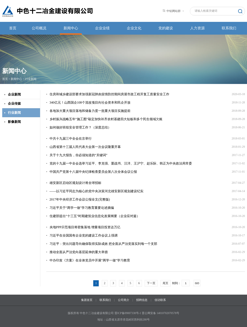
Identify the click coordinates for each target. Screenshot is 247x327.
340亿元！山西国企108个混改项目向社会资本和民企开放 (90, 102)
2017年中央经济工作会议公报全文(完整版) (80, 199)
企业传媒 (14, 103)
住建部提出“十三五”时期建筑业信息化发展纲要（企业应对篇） (95, 216)
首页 (12, 28)
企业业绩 (102, 28)
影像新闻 (14, 121)
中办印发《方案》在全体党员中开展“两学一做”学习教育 (90, 260)
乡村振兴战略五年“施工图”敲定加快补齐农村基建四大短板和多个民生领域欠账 (106, 119)
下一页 (151, 283)
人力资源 (197, 28)
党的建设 (165, 28)
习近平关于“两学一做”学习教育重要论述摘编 (82, 207)
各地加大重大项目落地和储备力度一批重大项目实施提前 (90, 111)
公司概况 (39, 28)
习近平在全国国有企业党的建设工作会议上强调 (84, 235)
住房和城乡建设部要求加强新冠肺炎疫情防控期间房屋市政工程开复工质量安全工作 (109, 94)
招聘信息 (141, 300)
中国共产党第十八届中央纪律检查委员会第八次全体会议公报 (93, 171)
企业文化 (134, 28)
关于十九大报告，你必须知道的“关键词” (78, 155)
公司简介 (123, 300)
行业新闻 (30, 79)
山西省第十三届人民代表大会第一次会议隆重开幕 (85, 147)
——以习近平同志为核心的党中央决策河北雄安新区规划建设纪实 (96, 191)
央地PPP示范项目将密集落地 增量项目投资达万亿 (85, 227)
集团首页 (86, 300)
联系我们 (229, 28)
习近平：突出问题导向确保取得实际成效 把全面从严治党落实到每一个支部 (103, 243)
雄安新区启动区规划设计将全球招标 (75, 183)
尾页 (165, 283)
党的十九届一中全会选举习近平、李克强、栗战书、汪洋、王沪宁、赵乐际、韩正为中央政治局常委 (121, 163)
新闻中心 (71, 28)
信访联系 (160, 300)
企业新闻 (14, 94)
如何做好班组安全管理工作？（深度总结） (80, 127)
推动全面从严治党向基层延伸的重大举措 (79, 252)
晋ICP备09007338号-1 (127, 313)
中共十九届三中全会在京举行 (71, 138)
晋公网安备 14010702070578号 (160, 313)
